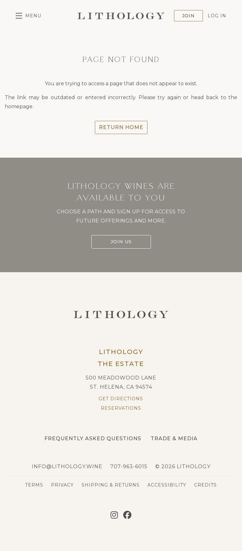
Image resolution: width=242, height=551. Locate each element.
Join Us (121, 242)
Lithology (121, 15)
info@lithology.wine (67, 466)
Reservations (121, 408)
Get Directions (121, 399)
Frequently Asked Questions (92, 438)
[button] (28, 15)
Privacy (62, 485)
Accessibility (166, 485)
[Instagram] (114, 515)
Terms (34, 485)
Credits (205, 485)
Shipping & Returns (111, 485)
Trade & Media (174, 438)
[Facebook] (127, 515)
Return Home (121, 127)
